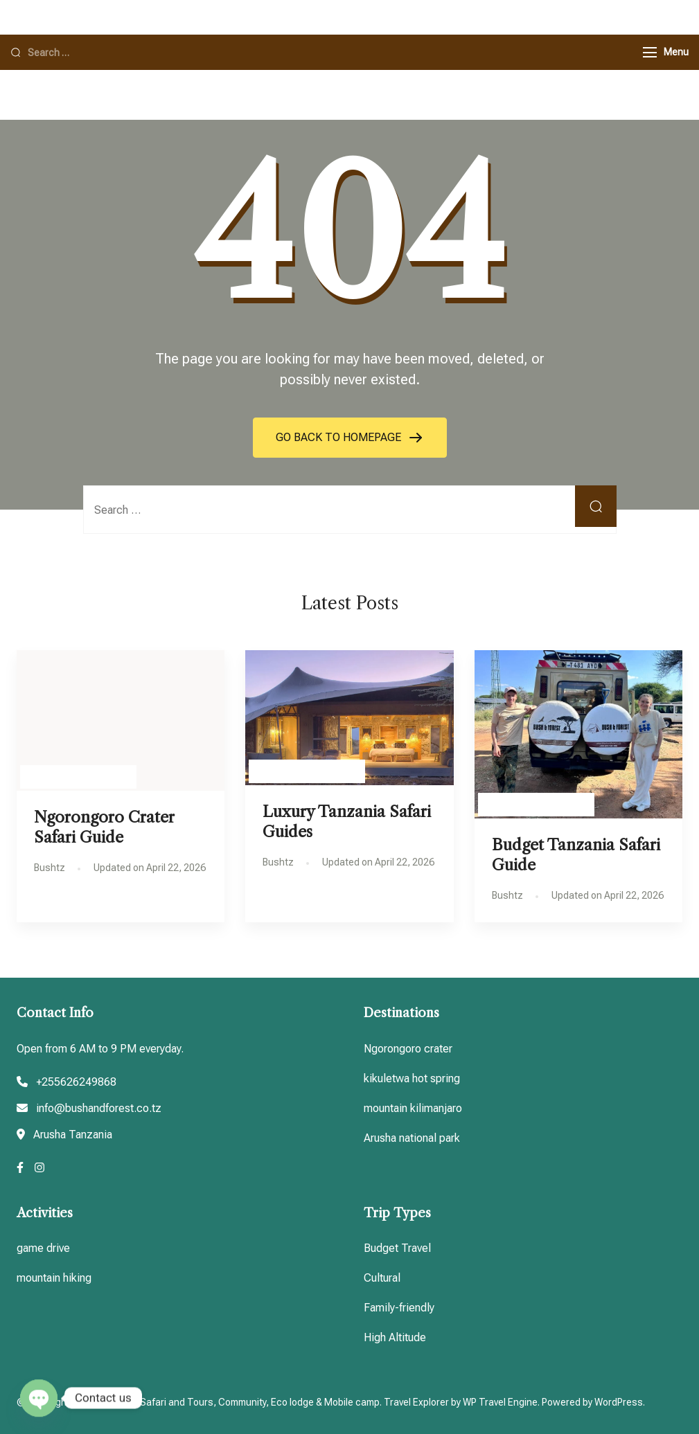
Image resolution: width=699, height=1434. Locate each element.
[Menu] (650, 52)
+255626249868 (76, 1081)
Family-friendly (399, 1307)
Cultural (382, 1277)
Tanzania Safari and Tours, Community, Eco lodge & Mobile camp (238, 1402)
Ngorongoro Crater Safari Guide (104, 827)
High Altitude (395, 1337)
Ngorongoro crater (408, 1048)
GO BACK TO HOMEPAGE (340, 437)
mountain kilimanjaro (413, 1108)
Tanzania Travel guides (78, 776)
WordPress (618, 1402)
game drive (43, 1248)
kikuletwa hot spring (412, 1078)
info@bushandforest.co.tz (98, 1108)
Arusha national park (412, 1138)
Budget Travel (397, 1248)
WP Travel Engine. (501, 1402)
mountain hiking (54, 1277)
